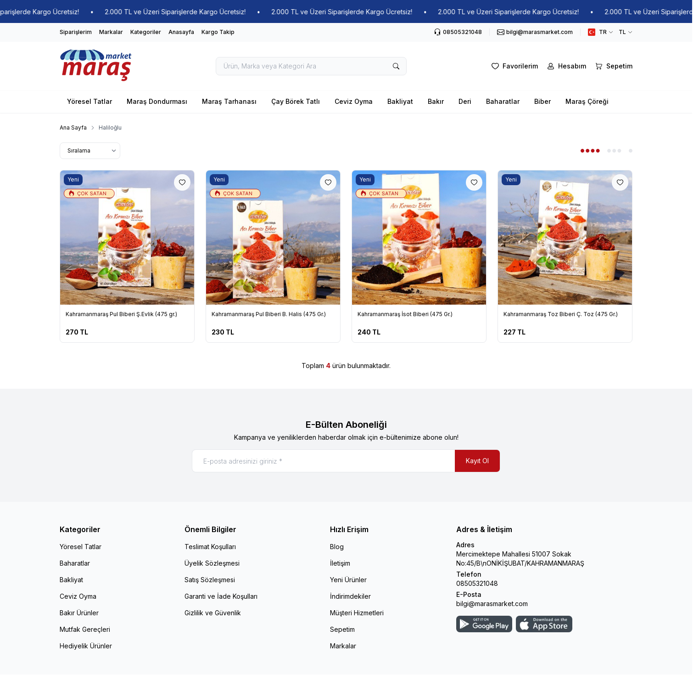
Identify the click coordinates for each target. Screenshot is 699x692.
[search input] (311, 66)
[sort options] (90, 150)
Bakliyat (400, 101)
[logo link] (96, 66)
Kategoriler (145, 31)
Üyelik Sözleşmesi (212, 563)
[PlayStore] (484, 624)
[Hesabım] (565, 66)
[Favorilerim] (514, 66)
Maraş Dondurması (157, 101)
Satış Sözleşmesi (210, 580)
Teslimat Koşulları (210, 546)
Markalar (111, 31)
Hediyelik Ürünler (86, 646)
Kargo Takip (218, 31)
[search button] (396, 66)
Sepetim (342, 629)
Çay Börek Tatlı (295, 101)
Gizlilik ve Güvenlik (213, 613)
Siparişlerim (76, 31)
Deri (465, 101)
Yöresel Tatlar (89, 101)
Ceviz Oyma (354, 101)
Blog (337, 546)
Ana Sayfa (73, 127)
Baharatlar (503, 101)
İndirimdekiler (350, 596)
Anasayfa (181, 31)
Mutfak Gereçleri (85, 629)
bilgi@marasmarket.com (492, 603)
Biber (542, 101)
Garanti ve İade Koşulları (221, 596)
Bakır (436, 101)
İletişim (340, 563)
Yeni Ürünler (348, 580)
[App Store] (544, 624)
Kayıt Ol (477, 461)
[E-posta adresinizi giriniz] (346, 461)
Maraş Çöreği (587, 101)
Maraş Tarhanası (229, 101)
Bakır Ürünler (79, 613)
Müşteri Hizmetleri (357, 613)
